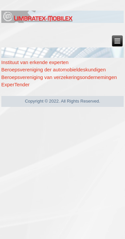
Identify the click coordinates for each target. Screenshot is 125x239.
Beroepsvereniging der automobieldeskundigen (53, 69)
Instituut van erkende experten (35, 62)
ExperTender (15, 84)
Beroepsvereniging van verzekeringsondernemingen (59, 77)
